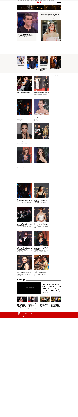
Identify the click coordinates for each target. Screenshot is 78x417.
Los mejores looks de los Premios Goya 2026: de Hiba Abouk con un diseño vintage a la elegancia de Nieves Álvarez (41, 116)
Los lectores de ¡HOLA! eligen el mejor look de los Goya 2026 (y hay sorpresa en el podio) (20, 66)
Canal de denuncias (50, 316)
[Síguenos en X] (19, 316)
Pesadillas (38, 0)
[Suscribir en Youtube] (22, 316)
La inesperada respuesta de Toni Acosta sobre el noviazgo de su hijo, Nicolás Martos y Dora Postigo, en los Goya (41, 200)
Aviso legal (27, 316)
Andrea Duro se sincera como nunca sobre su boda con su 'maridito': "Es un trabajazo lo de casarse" (24, 272)
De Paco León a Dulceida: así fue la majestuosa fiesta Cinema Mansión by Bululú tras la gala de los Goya (55, 69)
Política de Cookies (33, 316)
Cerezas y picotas (44, 0)
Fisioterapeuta (41, 0)
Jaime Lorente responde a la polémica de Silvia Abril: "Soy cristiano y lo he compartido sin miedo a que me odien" (32, 69)
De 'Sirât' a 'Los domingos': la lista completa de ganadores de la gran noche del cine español (41, 272)
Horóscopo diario (52, 0)
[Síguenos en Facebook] (18, 316)
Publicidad (27, 313)
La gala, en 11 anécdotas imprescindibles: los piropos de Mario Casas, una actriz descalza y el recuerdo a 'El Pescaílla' (24, 116)
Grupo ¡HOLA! (33, 313)
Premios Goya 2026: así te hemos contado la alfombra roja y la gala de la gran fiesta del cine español (24, 165)
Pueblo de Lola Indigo (48, 0)
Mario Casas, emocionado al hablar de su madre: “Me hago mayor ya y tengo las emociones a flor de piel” (25, 35)
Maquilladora (36, 0)
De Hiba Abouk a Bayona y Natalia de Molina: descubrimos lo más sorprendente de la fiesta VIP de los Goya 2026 (24, 93)
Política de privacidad (42, 316)
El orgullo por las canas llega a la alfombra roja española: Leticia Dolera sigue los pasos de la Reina (41, 165)
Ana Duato (23, 0)
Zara (33, 0)
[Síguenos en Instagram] (17, 316)
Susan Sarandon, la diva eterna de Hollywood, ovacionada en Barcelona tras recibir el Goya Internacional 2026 (41, 248)
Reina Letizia (21, 0)
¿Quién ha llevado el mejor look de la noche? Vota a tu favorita (41, 93)
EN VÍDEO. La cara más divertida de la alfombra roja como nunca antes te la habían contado (41, 140)
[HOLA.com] (39, 2)
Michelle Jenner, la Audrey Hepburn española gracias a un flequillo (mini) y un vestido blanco (41, 224)
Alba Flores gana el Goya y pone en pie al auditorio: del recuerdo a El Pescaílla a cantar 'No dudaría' (24, 200)
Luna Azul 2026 (31, 0)
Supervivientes (28, 0)
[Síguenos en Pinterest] (23, 316)
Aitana (25, 0)
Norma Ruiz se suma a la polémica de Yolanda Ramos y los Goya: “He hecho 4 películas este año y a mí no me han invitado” (50, 15)
